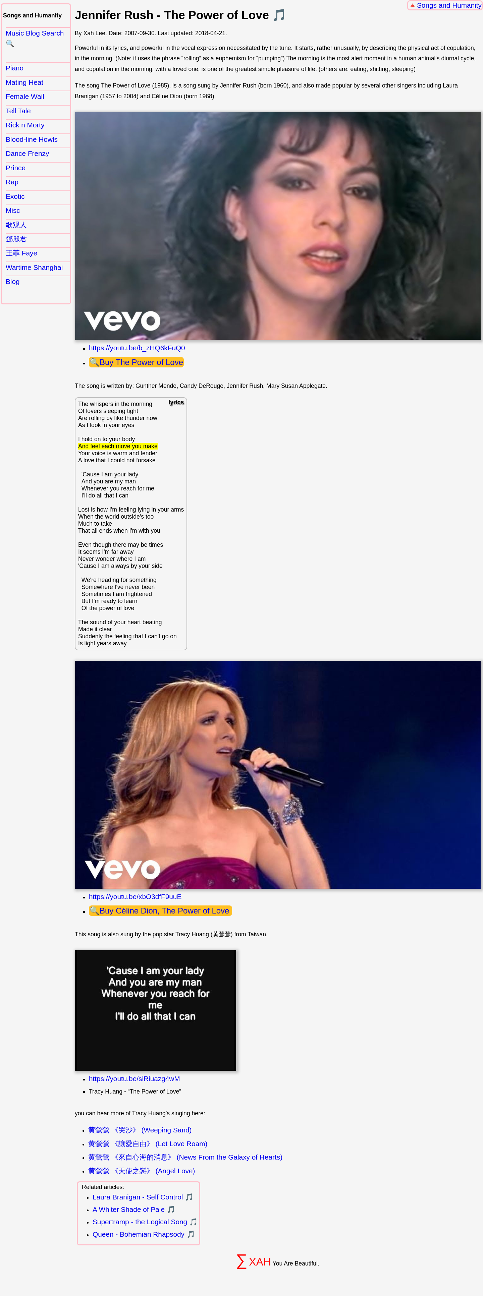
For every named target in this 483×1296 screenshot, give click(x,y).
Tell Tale (18, 111)
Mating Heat (24, 82)
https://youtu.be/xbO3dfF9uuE (135, 896)
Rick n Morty (25, 125)
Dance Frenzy (27, 153)
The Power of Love (149, 362)
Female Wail (25, 96)
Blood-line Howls (32, 139)
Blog (13, 281)
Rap (12, 182)
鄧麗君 (16, 239)
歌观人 (16, 225)
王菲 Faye (21, 253)
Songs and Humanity (449, 5)
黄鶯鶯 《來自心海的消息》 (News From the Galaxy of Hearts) (185, 1157)
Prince (15, 168)
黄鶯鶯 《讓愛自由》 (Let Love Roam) (147, 1143)
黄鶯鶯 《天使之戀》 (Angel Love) (141, 1171)
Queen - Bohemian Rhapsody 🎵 (144, 1234)
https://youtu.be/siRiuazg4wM (134, 1078)
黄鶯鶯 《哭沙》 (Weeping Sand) (140, 1130)
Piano (14, 68)
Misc (13, 210)
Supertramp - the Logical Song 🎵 (145, 1222)
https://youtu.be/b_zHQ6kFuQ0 (137, 348)
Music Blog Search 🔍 (35, 38)
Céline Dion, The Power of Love (173, 910)
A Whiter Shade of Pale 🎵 (134, 1209)
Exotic (15, 196)
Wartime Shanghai (34, 267)
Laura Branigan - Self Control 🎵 (143, 1197)
